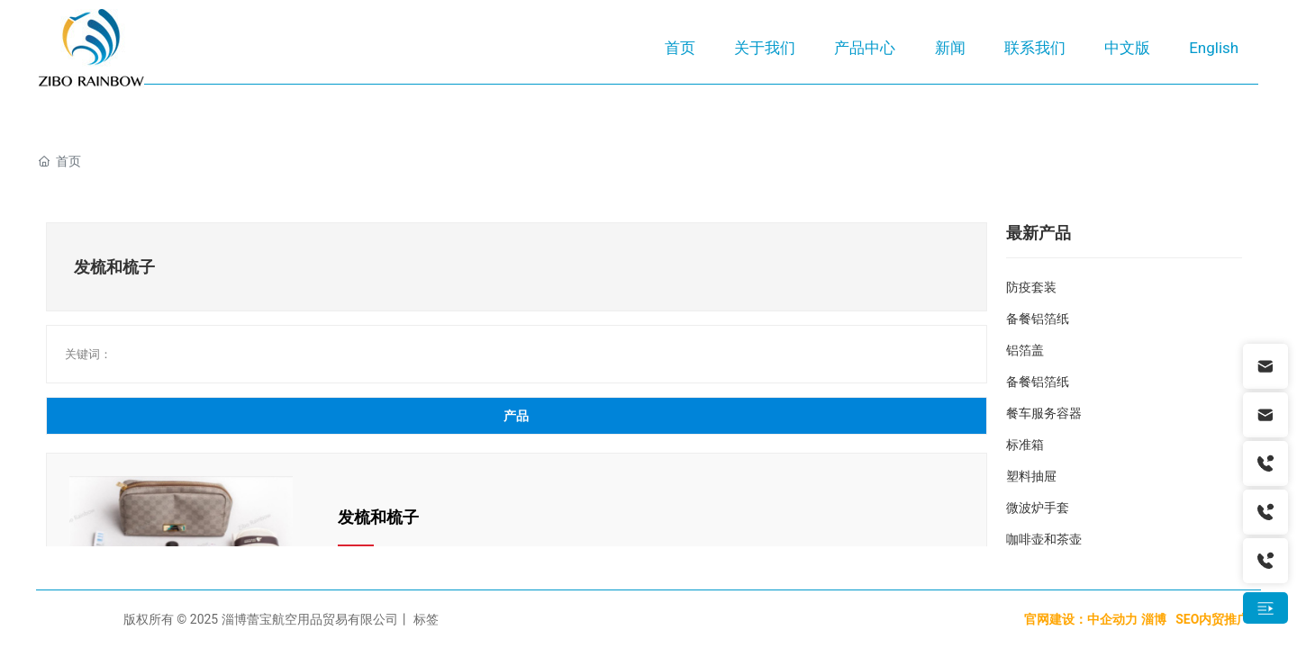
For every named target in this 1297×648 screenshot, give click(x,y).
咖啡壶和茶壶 (1044, 539)
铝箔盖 (1025, 350)
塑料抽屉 (1031, 476)
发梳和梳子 (378, 517)
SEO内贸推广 (1214, 619)
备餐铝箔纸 (1037, 318)
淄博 (1153, 619)
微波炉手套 (1037, 507)
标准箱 (1025, 444)
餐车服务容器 (1044, 413)
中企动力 (1112, 619)
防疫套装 (1031, 287)
